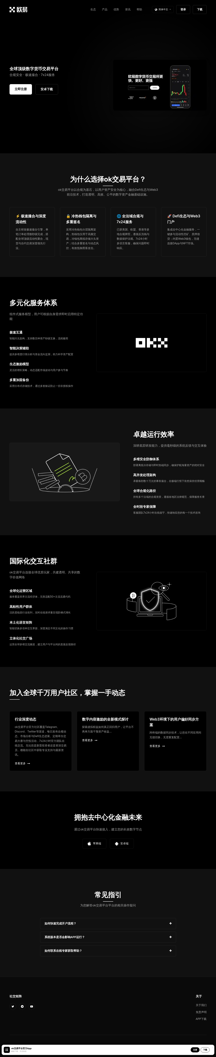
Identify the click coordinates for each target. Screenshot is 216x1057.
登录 (183, 9)
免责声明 (201, 1012)
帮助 (139, 9)
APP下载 (201, 1019)
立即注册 (21, 89)
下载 (199, 9)
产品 (104, 9)
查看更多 (22, 763)
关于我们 (201, 1005)
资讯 (128, 9)
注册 (195, 1049)
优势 (116, 9)
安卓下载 (47, 89)
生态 (93, 9)
